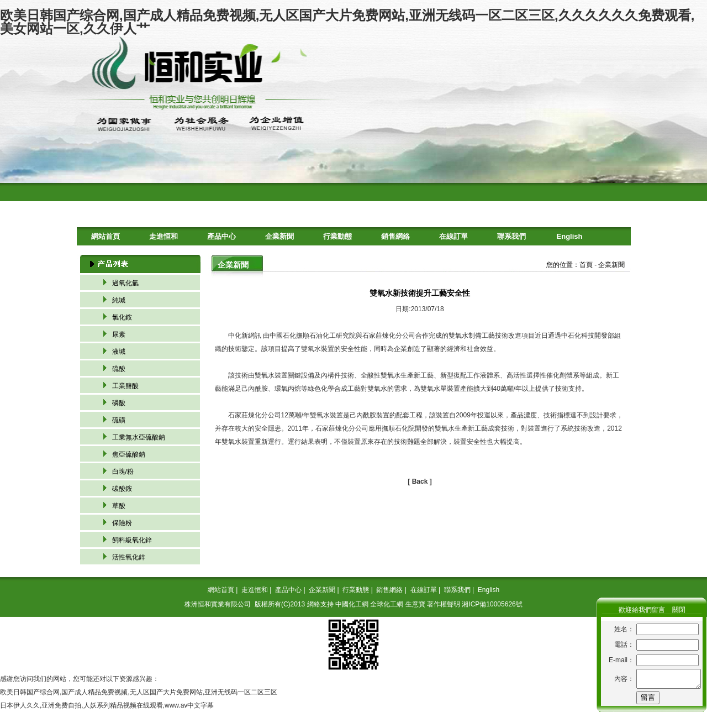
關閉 (678, 610)
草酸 (118, 506)
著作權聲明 (443, 604)
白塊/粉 (123, 471)
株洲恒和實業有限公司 (217, 604)
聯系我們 (511, 236)
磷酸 (118, 403)
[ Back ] (419, 481)
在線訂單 (453, 236)
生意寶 (415, 604)
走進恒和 (163, 236)
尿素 (118, 334)
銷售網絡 (395, 236)
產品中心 (221, 236)
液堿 (118, 351)
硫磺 (118, 420)
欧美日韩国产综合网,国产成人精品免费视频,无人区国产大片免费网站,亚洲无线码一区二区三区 (138, 692)
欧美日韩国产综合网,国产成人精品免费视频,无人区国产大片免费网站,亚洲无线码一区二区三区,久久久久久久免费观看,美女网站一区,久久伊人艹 (347, 22)
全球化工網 (386, 604)
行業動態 (337, 236)
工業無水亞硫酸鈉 (138, 437)
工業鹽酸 (125, 386)
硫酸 (118, 369)
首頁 (586, 265)
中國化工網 (351, 604)
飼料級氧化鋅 (132, 540)
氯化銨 (122, 317)
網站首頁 (105, 236)
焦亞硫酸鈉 (128, 454)
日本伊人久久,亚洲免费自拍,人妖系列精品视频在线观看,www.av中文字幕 (107, 705)
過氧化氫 (125, 283)
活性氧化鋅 (128, 557)
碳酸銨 (122, 489)
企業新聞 (279, 236)
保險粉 (122, 523)
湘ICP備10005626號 (492, 604)
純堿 (118, 300)
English (570, 236)
